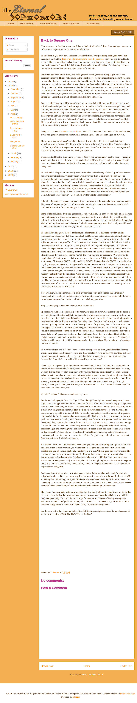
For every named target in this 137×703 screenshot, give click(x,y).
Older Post (126, 665)
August (14, 101)
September (16, 97)
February (15, 157)
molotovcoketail (127, 693)
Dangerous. (15, 141)
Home (11, 23)
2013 (10, 81)
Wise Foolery (26, 23)
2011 (10, 166)
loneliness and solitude (71, 131)
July (13, 105)
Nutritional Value (48, 23)
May (13, 110)
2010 (10, 171)
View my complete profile (16, 194)
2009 (10, 175)
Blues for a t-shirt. (16, 136)
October (15, 93)
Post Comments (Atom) (93, 674)
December (16, 89)
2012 (10, 85)
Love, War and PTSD (17, 122)
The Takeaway (92, 23)
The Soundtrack (71, 23)
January (15, 161)
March (14, 153)
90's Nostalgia (16, 117)
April (13, 114)
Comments (13, 49)
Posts (10, 45)
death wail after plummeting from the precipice (83, 59)
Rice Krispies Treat (16, 129)
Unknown (12, 190)
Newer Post (47, 665)
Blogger (76, 697)
